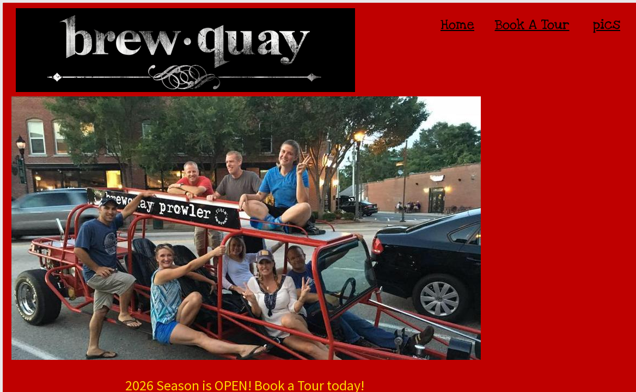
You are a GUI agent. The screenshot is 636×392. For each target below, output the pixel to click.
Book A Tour (532, 24)
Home (457, 24)
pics (606, 24)
